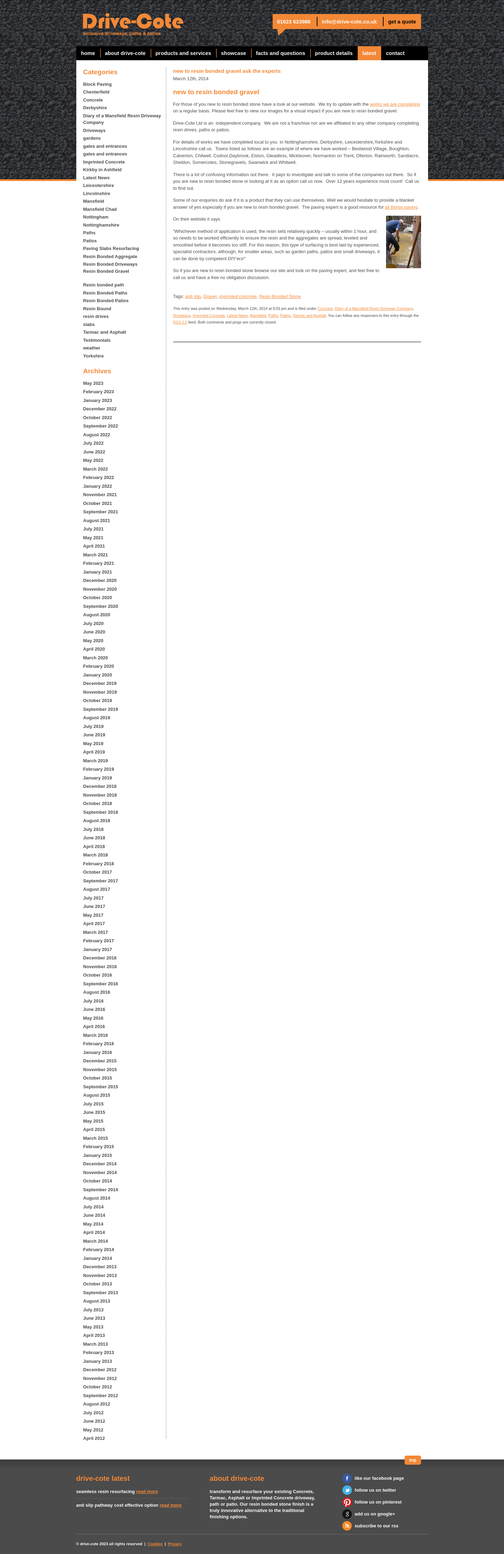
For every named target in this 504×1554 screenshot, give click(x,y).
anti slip (193, 296)
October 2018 (97, 803)
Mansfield (93, 201)
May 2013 (93, 1327)
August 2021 (96, 520)
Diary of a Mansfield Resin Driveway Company (122, 119)
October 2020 (97, 597)
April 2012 (94, 1438)
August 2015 (96, 1095)
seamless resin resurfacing (105, 1491)
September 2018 (100, 812)
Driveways (94, 130)
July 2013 (93, 1309)
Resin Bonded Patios (106, 300)
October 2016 (97, 975)
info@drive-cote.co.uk (349, 22)
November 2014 (100, 1172)
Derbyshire (95, 107)
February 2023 (98, 391)
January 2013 (97, 1361)
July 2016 (93, 1001)
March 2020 (95, 657)
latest (369, 53)
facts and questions (280, 53)
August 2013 (96, 1301)
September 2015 (100, 1086)
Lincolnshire (96, 193)
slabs (89, 324)
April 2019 (94, 752)
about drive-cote (125, 53)
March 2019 (95, 760)
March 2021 (95, 554)
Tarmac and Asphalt (104, 332)
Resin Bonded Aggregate (110, 256)
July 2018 (93, 829)
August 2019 (96, 717)
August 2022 (96, 434)
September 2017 (100, 880)
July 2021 (93, 529)
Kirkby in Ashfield (102, 169)
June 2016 (94, 1009)
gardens (92, 138)
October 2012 (97, 1386)
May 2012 (93, 1429)
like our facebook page (379, 1478)
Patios (90, 240)
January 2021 (97, 572)
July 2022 (93, 443)
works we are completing (395, 104)
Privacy (175, 1544)
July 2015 (93, 1103)
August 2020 (96, 614)
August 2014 (96, 1198)
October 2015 (97, 1078)
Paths (89, 232)
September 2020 (100, 606)
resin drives (96, 316)
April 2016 (94, 1026)
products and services (183, 53)
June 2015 (94, 1112)
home (88, 53)
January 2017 (97, 949)
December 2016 (100, 957)
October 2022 (97, 417)
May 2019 (93, 743)
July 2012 (93, 1412)
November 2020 (100, 589)
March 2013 (95, 1344)
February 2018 (98, 863)
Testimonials (97, 340)
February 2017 (98, 940)
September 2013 (100, 1292)
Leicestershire (98, 185)
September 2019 (100, 709)
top (412, 1460)
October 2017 (97, 872)
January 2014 (97, 1258)
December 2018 (100, 786)
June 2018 (94, 837)
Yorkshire (93, 356)
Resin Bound (97, 308)
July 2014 (93, 1206)
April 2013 (94, 1335)
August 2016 (96, 992)
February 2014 (98, 1249)
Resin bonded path (103, 284)
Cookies (155, 1544)
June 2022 (94, 452)
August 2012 (96, 1404)
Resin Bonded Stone (280, 296)
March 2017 (95, 932)
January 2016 (97, 1052)
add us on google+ (375, 1514)
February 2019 (98, 769)
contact (395, 53)
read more (147, 1491)
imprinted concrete (238, 296)
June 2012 (94, 1421)
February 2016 (98, 1043)
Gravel (210, 296)
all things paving (401, 207)
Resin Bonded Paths (105, 293)
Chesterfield (96, 92)
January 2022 (97, 486)
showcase (233, 53)
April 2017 (94, 923)
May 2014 (93, 1224)
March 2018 (95, 855)
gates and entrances (105, 146)
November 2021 (100, 494)
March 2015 (95, 1138)
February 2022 (98, 477)
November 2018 (100, 795)
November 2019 (100, 692)
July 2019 (93, 726)
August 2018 (96, 820)
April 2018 (94, 846)
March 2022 (95, 469)
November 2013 (100, 1275)
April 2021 (94, 546)
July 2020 (93, 623)
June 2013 (94, 1318)
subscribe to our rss (376, 1525)
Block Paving (97, 84)
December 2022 (100, 408)
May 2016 (93, 1018)
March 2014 (95, 1241)
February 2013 (98, 1352)
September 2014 (100, 1189)
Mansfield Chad (100, 209)
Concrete (93, 100)
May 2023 (93, 383)
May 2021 (93, 537)
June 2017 (94, 906)
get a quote (402, 22)
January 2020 (97, 675)
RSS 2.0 (180, 322)
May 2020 (93, 640)
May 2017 (93, 915)
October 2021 (97, 503)
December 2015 (100, 1060)
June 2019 (94, 734)
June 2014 (94, 1215)
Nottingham (95, 217)
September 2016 (100, 983)
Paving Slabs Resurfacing (111, 248)
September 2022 (100, 426)
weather (91, 348)
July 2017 (93, 898)
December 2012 (100, 1369)
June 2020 (94, 631)
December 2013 (100, 1266)
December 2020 (100, 580)
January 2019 (97, 778)
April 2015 (94, 1129)
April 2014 (94, 1232)
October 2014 (97, 1181)
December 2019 (100, 683)
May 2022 (93, 460)
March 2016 (95, 1035)
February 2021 (98, 563)
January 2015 (97, 1155)
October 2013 (97, 1283)
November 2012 (100, 1378)
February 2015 (98, 1146)
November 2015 (100, 1069)
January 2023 (97, 400)
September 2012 (100, 1395)
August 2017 (96, 889)
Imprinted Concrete (104, 162)
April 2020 (94, 649)
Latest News (96, 177)
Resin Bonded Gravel (106, 271)
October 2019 (97, 700)
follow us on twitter (375, 1490)
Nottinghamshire (101, 225)
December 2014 (100, 1163)
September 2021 (100, 511)
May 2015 (93, 1121)
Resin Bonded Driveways (110, 264)
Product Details (334, 53)
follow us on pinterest (378, 1502)
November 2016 (100, 966)
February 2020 (98, 666)
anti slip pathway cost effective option (117, 1505)
